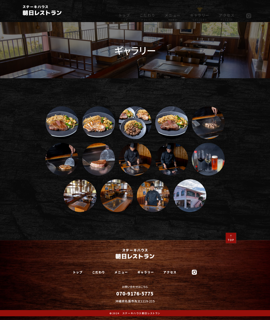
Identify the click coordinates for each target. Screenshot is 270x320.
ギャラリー (200, 14)
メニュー (173, 14)
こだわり (147, 14)
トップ (124, 14)
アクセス (227, 14)
